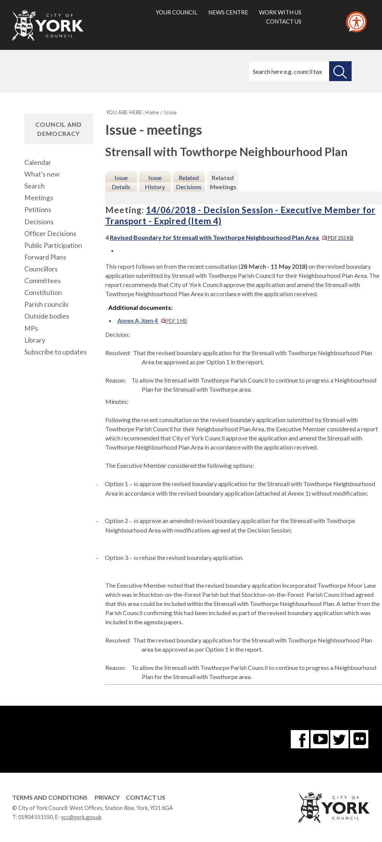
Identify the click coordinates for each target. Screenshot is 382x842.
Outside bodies (46, 316)
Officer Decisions (50, 234)
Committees (42, 281)
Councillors (41, 269)
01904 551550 (35, 817)
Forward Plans (45, 257)
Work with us (280, 12)
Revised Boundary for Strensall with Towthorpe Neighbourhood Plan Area (231, 237)
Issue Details (121, 182)
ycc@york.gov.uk (81, 817)
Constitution (43, 293)
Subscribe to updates (55, 352)
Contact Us (145, 797)
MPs (31, 328)
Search (34, 186)
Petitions (37, 210)
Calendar (37, 162)
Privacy (107, 797)
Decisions (39, 222)
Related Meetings (223, 182)
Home (152, 112)
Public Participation (53, 245)
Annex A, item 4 (152, 320)
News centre (228, 12)
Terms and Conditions (49, 797)
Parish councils (46, 304)
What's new (41, 174)
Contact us (283, 21)
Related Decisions (188, 182)
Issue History (155, 182)
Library (34, 340)
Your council (176, 12)
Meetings (38, 198)
